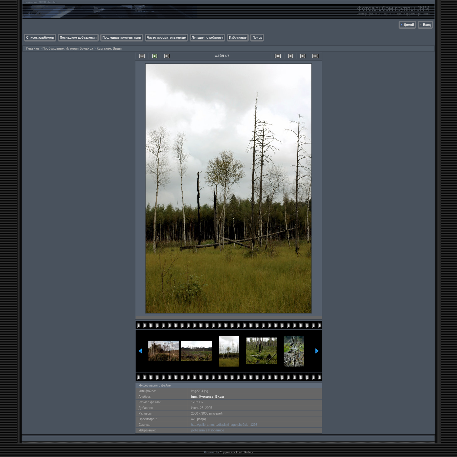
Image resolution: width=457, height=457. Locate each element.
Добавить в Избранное (207, 430)
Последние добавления (78, 37)
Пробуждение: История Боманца (67, 48)
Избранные (237, 37)
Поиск (257, 37)
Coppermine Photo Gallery (236, 452)
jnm (194, 396)
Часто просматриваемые (166, 37)
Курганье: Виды (109, 48)
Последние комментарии (121, 37)
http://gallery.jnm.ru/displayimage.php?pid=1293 (224, 424)
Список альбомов (40, 37)
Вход (427, 25)
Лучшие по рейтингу (207, 37)
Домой (409, 25)
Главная (32, 48)
